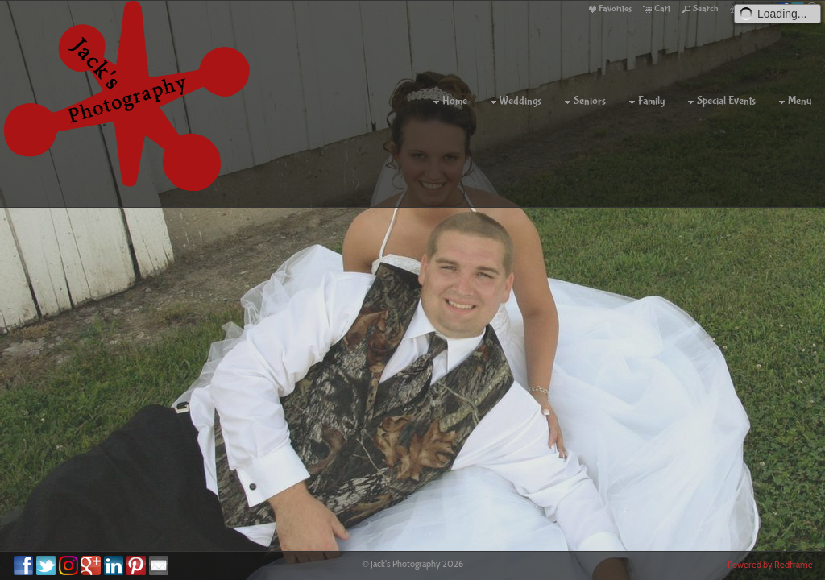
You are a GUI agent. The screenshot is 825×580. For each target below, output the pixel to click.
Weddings (514, 101)
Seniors (583, 101)
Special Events (720, 101)
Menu (793, 101)
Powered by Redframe (770, 564)
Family (645, 101)
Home (448, 101)
